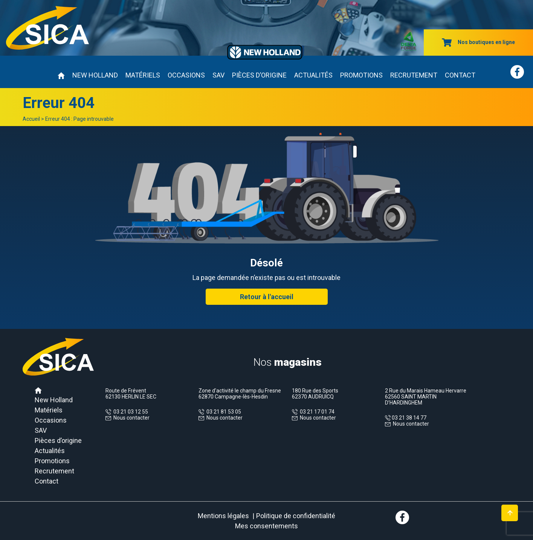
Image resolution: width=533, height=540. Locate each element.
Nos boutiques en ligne (478, 42)
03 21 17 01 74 (316, 412)
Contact (460, 75)
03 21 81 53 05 (222, 412)
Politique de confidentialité (295, 516)
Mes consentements (266, 526)
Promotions (361, 75)
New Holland (95, 75)
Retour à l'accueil (266, 297)
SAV (218, 75)
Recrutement (413, 75)
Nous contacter (131, 418)
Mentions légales (223, 516)
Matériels (142, 75)
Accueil (31, 119)
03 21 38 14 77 (408, 418)
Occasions (186, 75)
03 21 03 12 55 (129, 412)
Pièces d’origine (259, 75)
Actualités (313, 75)
